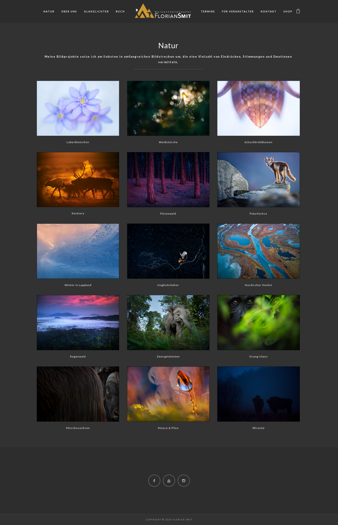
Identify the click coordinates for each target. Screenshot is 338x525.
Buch (120, 11)
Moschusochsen (78, 428)
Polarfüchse (258, 213)
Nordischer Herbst (258, 285)
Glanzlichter (96, 11)
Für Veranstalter (238, 11)
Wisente (258, 428)
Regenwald (78, 356)
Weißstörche (168, 142)
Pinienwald (168, 213)
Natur (48, 11)
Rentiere (78, 213)
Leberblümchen (78, 142)
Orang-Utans (258, 356)
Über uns (69, 11)
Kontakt (269, 11)
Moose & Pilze (168, 428)
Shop (288, 11)
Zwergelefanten (168, 356)
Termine (208, 11)
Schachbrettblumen (258, 142)
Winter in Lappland (78, 285)
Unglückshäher (168, 285)
